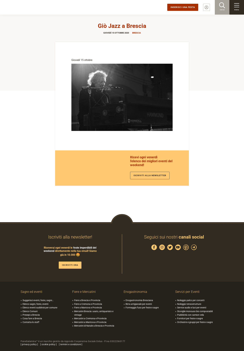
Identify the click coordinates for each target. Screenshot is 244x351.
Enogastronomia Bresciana (139, 300)
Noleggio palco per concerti (190, 300)
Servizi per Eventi (187, 292)
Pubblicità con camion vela (190, 315)
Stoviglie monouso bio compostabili (195, 311)
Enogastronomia (135, 292)
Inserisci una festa (183, 7)
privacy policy (29, 344)
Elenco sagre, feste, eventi (35, 304)
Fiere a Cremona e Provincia (88, 304)
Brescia (136, 33)
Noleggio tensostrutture (189, 304)
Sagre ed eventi (31, 292)
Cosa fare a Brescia (32, 318)
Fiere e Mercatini (84, 292)
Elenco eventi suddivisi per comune (40, 307)
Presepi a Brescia (31, 315)
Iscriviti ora (70, 265)
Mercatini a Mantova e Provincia (90, 322)
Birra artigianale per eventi (139, 304)
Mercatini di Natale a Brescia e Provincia (94, 325)
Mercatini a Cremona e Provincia (90, 318)
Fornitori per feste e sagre (190, 318)
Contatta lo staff (31, 322)
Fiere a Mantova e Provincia (88, 307)
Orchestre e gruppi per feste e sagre (195, 322)
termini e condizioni (70, 344)
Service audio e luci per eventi (191, 307)
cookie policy (48, 344)
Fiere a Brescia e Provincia (87, 300)
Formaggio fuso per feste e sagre (142, 307)
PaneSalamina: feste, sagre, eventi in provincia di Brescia (25, 7)
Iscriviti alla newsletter (150, 175)
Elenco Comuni (30, 311)
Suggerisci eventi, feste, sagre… (38, 300)
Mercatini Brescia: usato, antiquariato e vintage (93, 313)
